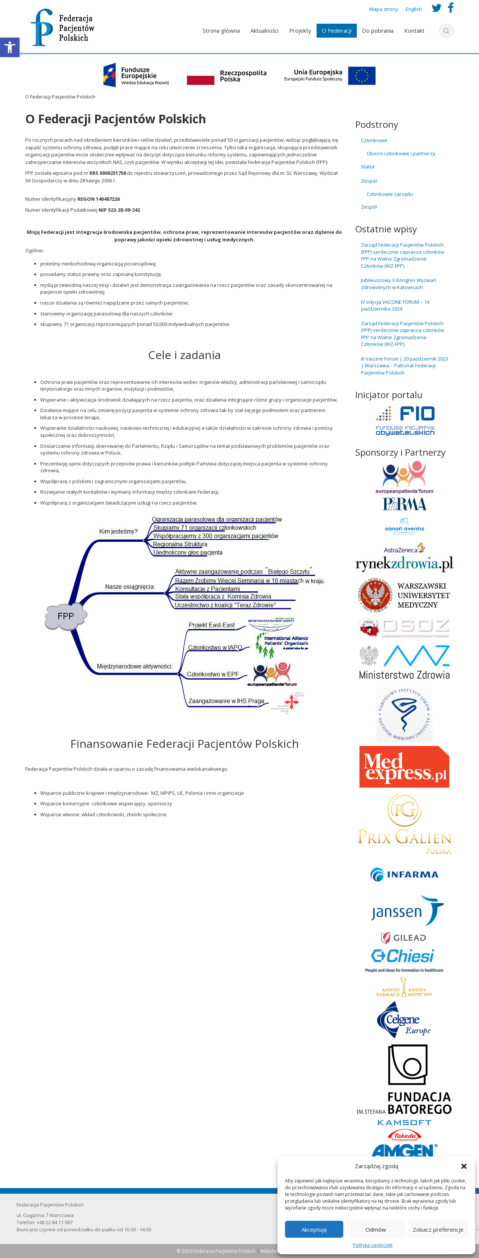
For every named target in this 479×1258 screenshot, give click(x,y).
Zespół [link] (369, 180)
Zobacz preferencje (438, 1229)
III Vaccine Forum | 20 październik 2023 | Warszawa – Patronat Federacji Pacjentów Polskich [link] (404, 365)
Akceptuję (314, 1229)
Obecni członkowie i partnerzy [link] (401, 153)
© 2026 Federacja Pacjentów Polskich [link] (217, 1251)
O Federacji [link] (337, 30)
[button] (464, 1166)
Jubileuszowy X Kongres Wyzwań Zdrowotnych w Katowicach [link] (398, 284)
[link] (10, 47)
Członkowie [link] (374, 140)
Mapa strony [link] (383, 9)
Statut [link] (367, 166)
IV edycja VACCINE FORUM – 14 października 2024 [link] (395, 305)
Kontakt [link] (414, 30)
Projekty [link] (300, 30)
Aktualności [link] (264, 30)
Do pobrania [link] (378, 30)
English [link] (414, 9)
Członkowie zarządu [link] (390, 194)
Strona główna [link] (221, 30)
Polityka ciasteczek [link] (373, 1245)
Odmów (375, 1229)
